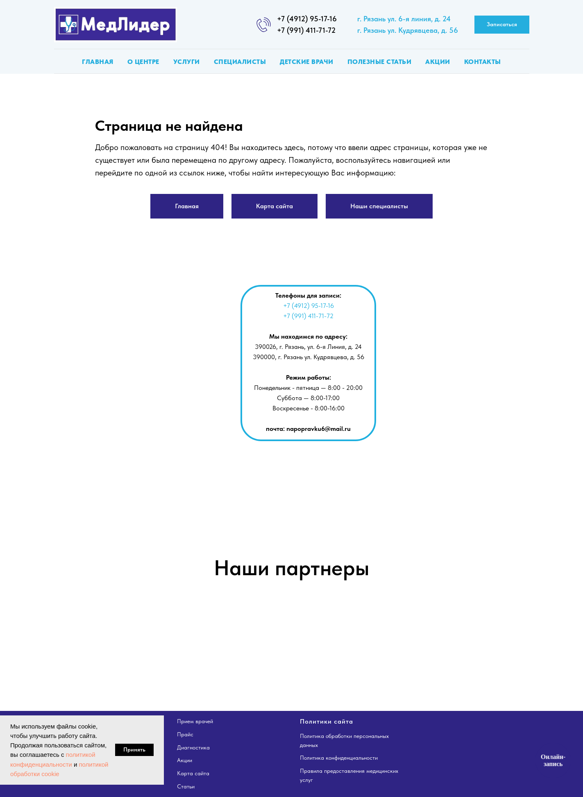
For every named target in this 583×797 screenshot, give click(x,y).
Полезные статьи (379, 62)
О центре (143, 62)
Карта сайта (193, 773)
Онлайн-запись (553, 760)
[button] (501, 25)
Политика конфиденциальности (339, 757)
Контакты (482, 62)
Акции (437, 62)
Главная (97, 62)
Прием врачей (195, 721)
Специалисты (240, 62)
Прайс (185, 734)
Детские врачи (306, 62)
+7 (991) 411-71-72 (306, 30)
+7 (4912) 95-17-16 (307, 18)
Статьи (186, 786)
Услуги (186, 62)
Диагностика (193, 747)
